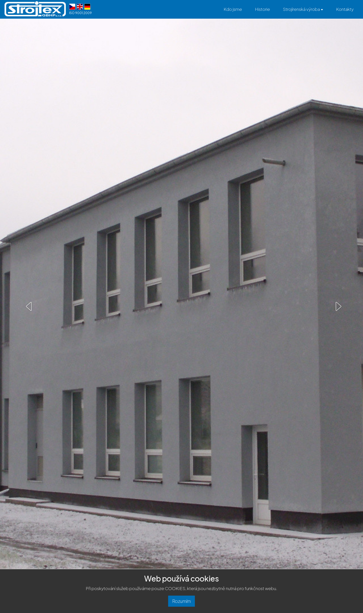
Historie (262, 9)
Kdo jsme (233, 9)
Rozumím (182, 600)
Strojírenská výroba (303, 9)
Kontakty (345, 9)
